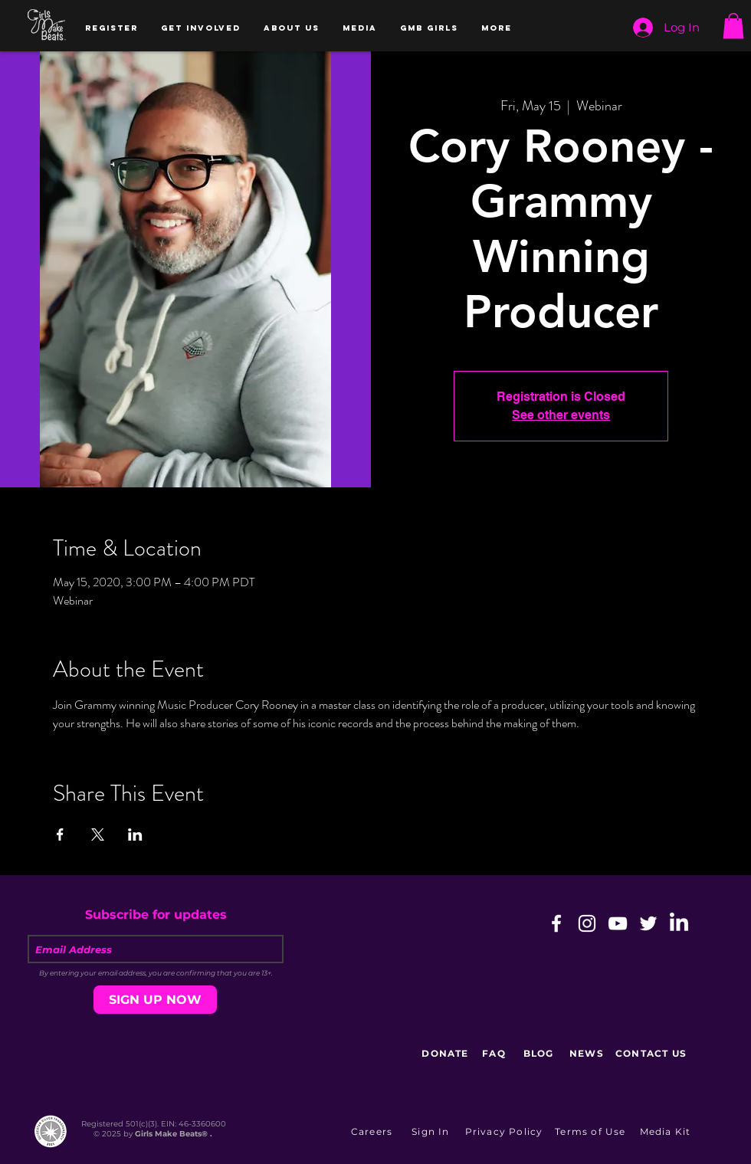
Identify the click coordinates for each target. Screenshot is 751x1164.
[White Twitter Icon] (648, 923)
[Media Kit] (667, 1131)
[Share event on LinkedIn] (135, 834)
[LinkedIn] (678, 923)
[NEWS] (588, 1053)
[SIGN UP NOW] (155, 999)
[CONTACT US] (652, 1053)
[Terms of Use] (592, 1131)
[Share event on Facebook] (60, 834)
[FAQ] (495, 1053)
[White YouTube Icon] (617, 923)
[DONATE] (447, 1053)
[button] (111, 28)
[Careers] (373, 1131)
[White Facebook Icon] (556, 923)
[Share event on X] (97, 834)
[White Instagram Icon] (587, 923)
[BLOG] (540, 1053)
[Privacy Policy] (505, 1131)
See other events (561, 415)
